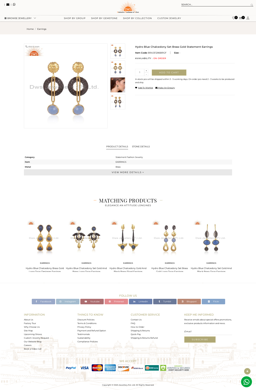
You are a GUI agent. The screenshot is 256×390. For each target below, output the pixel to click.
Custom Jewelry (169, 18)
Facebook (43, 301)
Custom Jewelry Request (36, 338)
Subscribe (200, 339)
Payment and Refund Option (91, 330)
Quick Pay (136, 334)
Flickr (213, 301)
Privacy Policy (84, 327)
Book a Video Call (32, 349)
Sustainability (83, 338)
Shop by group (75, 18)
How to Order (137, 327)
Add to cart (169, 72)
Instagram (68, 301)
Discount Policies (85, 319)
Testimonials (83, 334)
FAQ (133, 323)
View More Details (128, 172)
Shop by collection (137, 18)
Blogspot (189, 301)
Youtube (92, 301)
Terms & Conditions (86, 323)
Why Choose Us (32, 327)
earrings (41, 29)
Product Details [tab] (117, 146)
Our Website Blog (32, 341)
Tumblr (165, 301)
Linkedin (140, 301)
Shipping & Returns (140, 330)
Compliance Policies (87, 341)
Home (30, 29)
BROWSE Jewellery (18, 18)
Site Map (28, 330)
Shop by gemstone (104, 18)
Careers (27, 345)
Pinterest (116, 301)
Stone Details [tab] (141, 146)
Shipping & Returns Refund (144, 338)
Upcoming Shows (33, 334)
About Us (28, 319)
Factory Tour (30, 323)
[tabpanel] (45, 245)
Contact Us (136, 319)
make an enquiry (165, 87)
